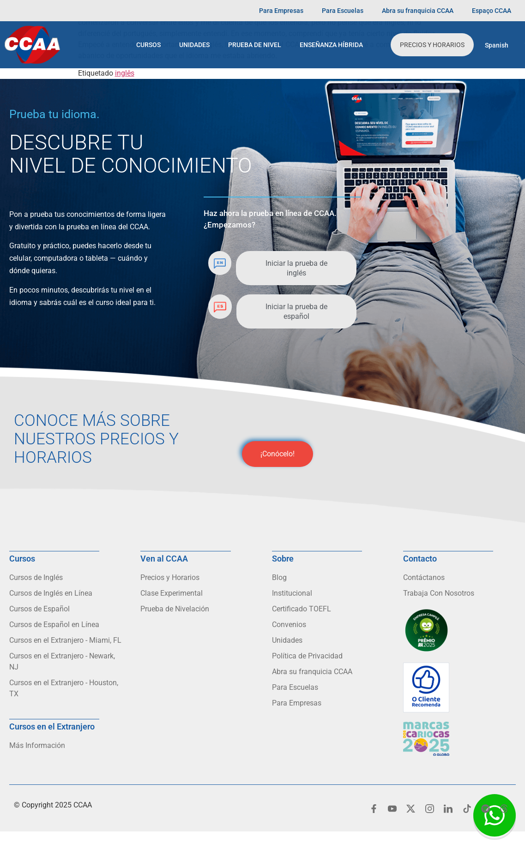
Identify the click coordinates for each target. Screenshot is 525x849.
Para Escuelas (342, 10)
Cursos (148, 44)
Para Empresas (281, 10)
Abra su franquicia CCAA (417, 10)
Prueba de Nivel (254, 44)
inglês (124, 73)
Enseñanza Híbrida (331, 44)
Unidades (194, 44)
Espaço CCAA (491, 10)
